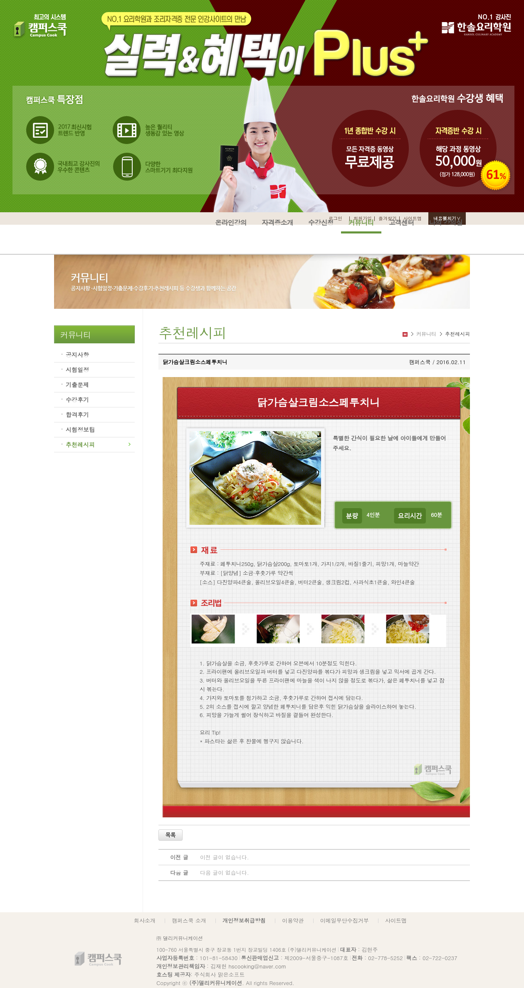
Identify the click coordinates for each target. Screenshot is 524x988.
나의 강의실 (445, 222)
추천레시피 (80, 444)
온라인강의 (231, 222)
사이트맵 (396, 920)
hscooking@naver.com (257, 966)
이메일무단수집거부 (344, 920)
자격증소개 (277, 222)
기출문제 (77, 384)
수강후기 (77, 399)
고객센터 (401, 222)
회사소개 (145, 920)
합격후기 (77, 414)
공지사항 (77, 354)
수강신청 (321, 222)
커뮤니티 (361, 222)
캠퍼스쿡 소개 (189, 920)
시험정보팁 (80, 429)
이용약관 (293, 920)
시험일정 (77, 369)
